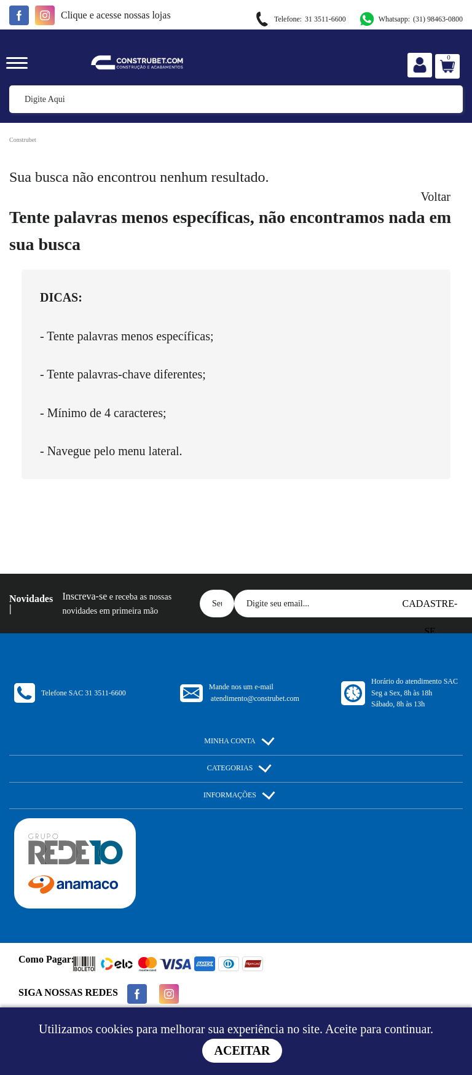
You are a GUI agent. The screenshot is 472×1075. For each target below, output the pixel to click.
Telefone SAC (83, 693)
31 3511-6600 (300, 19)
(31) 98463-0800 (410, 19)
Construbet (22, 139)
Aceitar (242, 1050)
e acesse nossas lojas (116, 15)
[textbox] (236, 99)
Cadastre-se (430, 607)
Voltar (435, 196)
